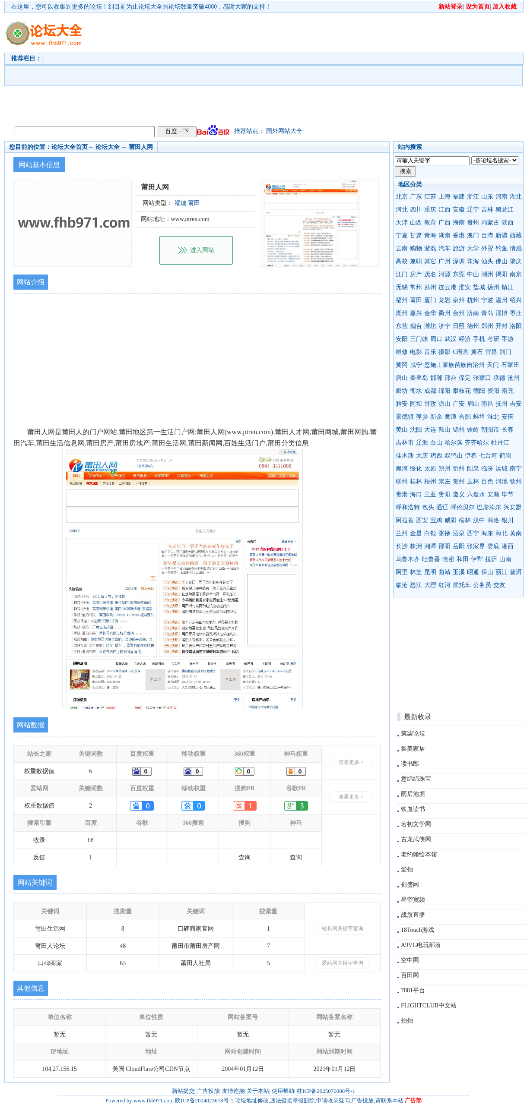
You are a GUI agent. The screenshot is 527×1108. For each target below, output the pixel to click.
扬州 (493, 287)
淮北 (493, 417)
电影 (416, 352)
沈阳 (416, 429)
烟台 (416, 326)
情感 (516, 248)
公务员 (482, 585)
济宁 (444, 326)
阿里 (402, 572)
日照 (459, 326)
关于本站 (258, 1091)
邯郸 (436, 378)
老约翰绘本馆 (419, 854)
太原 (430, 468)
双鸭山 (453, 455)
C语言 (461, 352)
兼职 (416, 261)
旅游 (459, 248)
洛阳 (516, 326)
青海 (430, 235)
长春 (508, 429)
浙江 (473, 196)
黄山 (402, 429)
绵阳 (444, 391)
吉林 (487, 209)
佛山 (501, 261)
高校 (402, 261)
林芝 (416, 572)
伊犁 (477, 559)
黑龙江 (504, 209)
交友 (499, 585)
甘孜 (430, 404)
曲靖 (444, 572)
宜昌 (491, 352)
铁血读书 (413, 809)
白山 (436, 442)
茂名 (430, 274)
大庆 (422, 455)
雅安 (402, 404)
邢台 (450, 378)
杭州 (473, 300)
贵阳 (444, 494)
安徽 (459, 209)
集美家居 (413, 748)
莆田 (416, 300)
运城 (501, 468)
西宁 (473, 533)
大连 (430, 429)
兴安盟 (512, 507)
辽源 (422, 442)
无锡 (402, 287)
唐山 (402, 378)
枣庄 (516, 313)
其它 (430, 261)
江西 (444, 209)
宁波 (487, 300)
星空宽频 (413, 900)
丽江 (501, 572)
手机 (479, 339)
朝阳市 (490, 429)
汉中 (479, 520)
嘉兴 (416, 313)
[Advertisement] (165, 67)
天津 (402, 222)
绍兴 (516, 300)
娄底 (493, 546)
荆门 (505, 352)
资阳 (493, 391)
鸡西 (436, 455)
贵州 (473, 222)
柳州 (402, 481)
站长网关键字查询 (342, 928)
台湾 (487, 235)
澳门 (473, 235)
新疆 (501, 235)
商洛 (493, 520)
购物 (416, 248)
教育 (430, 222)
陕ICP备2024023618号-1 (204, 1100)
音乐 (430, 352)
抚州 (501, 404)
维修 (402, 352)
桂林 (416, 481)
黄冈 (402, 365)
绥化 (416, 468)
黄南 (516, 533)
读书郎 (410, 764)
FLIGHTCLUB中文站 (429, 1005)
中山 (473, 274)
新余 (436, 417)
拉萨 (491, 559)
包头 (428, 507)
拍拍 (407, 1020)
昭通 (473, 572)
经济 (465, 339)
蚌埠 (479, 417)
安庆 (508, 417)
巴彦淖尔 (489, 507)
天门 (493, 365)
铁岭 (473, 429)
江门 (402, 274)
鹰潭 (450, 417)
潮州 (487, 274)
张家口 (482, 378)
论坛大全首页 (69, 147)
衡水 (416, 391)
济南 (473, 313)
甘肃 (416, 235)
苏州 (430, 287)
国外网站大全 (284, 131)
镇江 (508, 287)
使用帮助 (283, 1091)
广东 (416, 196)
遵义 (459, 494)
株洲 (416, 546)
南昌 (487, 404)
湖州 (402, 313)
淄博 (501, 313)
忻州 (459, 468)
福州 (402, 300)
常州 (416, 287)
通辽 (442, 507)
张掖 (444, 533)
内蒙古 (490, 222)
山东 (487, 196)
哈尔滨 (453, 442)
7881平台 (413, 990)
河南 (501, 196)
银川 (508, 520)
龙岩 (444, 300)
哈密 (448, 559)
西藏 (516, 235)
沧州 (514, 378)
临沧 (402, 585)
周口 (436, 339)
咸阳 (450, 520)
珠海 (473, 261)
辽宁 (473, 209)
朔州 (444, 468)
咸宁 (416, 365)
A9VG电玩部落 (421, 945)
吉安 (516, 404)
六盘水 (476, 494)
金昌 (416, 533)
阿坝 (416, 404)
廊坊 (402, 391)
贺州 (459, 481)
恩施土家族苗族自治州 (454, 365)
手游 (508, 339)
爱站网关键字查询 (342, 963)
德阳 (479, 391)
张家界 (476, 546)
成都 (430, 391)
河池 (501, 481)
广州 (444, 261)
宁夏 (402, 235)
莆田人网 (141, 147)
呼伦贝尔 (463, 507)
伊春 (471, 455)
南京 (516, 274)
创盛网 (410, 884)
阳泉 (473, 468)
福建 (459, 196)
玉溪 (459, 572)
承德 (499, 378)
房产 (416, 274)
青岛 (487, 313)
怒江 (416, 585)
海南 (459, 222)
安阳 (402, 339)
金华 (430, 313)
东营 (402, 326)
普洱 (516, 572)
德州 (473, 326)
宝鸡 (436, 520)
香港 (459, 235)
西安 (422, 520)
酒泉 (459, 533)
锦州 (459, 429)
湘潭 (430, 546)
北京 (402, 196)
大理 (430, 585)
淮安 (465, 287)
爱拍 (407, 869)
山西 (416, 222)
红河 (444, 585)
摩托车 (462, 585)
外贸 (487, 248)
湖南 (444, 235)
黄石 (477, 352)
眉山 (473, 404)
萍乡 (422, 417)
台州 (459, 313)
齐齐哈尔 (477, 442)
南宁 (516, 468)
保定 (465, 378)
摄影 (444, 352)
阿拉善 (405, 520)
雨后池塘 (413, 794)
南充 (508, 391)
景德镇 (405, 417)
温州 (501, 300)
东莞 (459, 274)
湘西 (508, 546)
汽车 (444, 248)
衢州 (444, 313)
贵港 (402, 494)
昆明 (430, 572)
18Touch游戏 (417, 930)
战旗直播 (413, 915)
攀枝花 (462, 391)
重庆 (430, 209)
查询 (244, 857)
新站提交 (183, 1091)
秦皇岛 (419, 378)
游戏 (430, 248)
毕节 (508, 494)
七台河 (488, 455)
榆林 (465, 520)
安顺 (493, 494)
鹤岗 (505, 455)
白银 (430, 533)
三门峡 (419, 339)
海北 (501, 533)
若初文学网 (416, 824)
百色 (487, 481)
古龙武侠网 (416, 839)
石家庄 (510, 365)
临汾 (487, 468)
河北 (402, 209)
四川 (416, 209)
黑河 (402, 468)
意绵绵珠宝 (416, 779)
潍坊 (430, 326)
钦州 (516, 481)
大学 (473, 248)
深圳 (459, 261)
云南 (402, 248)
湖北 (516, 196)
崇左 (444, 481)
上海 (444, 196)
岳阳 (459, 546)
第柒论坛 (413, 733)
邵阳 (444, 546)
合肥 (465, 417)
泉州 (459, 300)
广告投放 (208, 1091)
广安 (459, 404)
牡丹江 (500, 442)
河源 (444, 274)
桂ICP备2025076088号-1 (326, 1091)
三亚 (430, 494)
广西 (444, 222)
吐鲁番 (431, 559)
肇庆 (516, 261)
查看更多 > (351, 762)
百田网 (410, 975)
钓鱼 (501, 248)
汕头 (487, 261)
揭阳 (501, 274)
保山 (487, 572)
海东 (487, 533)
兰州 (402, 533)
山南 (505, 559)
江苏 (430, 196)
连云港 (447, 287)
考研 (493, 339)
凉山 (444, 404)
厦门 (430, 300)
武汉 (450, 339)
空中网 (410, 960)
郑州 (487, 326)
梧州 (430, 481)
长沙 (402, 546)
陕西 (508, 222)
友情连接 (233, 1091)
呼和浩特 (408, 507)
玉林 (473, 481)
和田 (463, 559)
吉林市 (405, 442)
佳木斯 (405, 455)
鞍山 (444, 429)
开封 (501, 326)
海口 (416, 494)
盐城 (479, 287)
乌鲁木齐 (408, 559)
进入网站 (202, 250)
